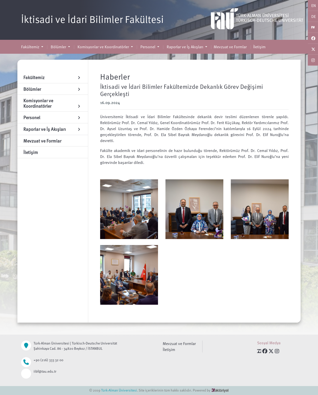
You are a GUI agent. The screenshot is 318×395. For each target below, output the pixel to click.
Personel (147, 47)
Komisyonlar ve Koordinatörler (103, 47)
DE (313, 16)
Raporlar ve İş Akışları (185, 47)
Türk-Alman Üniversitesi (119, 390)
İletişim (259, 47)
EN (313, 5)
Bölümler (58, 47)
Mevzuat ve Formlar (230, 47)
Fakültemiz (30, 47)
